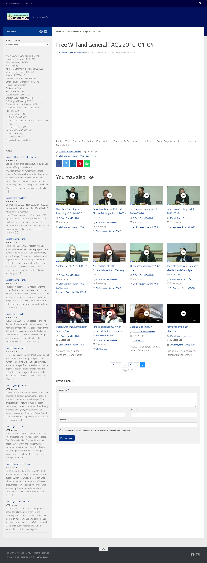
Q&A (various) (95, 155)
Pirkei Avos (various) (15, 85)
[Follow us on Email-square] (45, 31)
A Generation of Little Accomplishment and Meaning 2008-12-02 (106, 271)
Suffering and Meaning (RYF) (18, 101)
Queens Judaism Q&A (143, 331)
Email (134, 415)
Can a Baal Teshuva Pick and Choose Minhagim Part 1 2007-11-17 (109, 214)
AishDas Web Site (13, 3)
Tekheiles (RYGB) (16, 127)
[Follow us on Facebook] (41, 31)
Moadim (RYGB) (13, 75)
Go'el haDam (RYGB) (17, 117)
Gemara (9, 65)
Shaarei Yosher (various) (16, 94)
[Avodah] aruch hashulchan (18, 464)
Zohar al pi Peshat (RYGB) (17, 140)
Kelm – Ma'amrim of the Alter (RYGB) (22, 69)
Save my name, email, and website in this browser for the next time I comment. (96, 436)
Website (62, 425)
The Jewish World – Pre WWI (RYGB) (22, 104)
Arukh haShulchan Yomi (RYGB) (19, 56)
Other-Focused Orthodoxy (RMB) (21, 82)
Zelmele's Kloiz (12, 133)
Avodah (9, 151)
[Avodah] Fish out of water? (18, 501)
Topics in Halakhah (14, 114)
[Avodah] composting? (16, 239)
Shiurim (29, 3)
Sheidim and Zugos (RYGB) (17, 98)
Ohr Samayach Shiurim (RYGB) (73, 155)
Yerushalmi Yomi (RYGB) (16, 130)
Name (62, 415)
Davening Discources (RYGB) (18, 59)
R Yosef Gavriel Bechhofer (72, 52)
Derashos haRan (15, 136)
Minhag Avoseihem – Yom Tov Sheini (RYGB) (28, 120)
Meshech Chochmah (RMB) (18, 72)
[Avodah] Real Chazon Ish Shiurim (21, 157)
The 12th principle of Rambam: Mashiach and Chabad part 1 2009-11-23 (183, 271)
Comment (64, 395)
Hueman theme (42, 557)
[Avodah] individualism (16, 198)
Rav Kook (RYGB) (13, 91)
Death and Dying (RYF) (16, 62)
